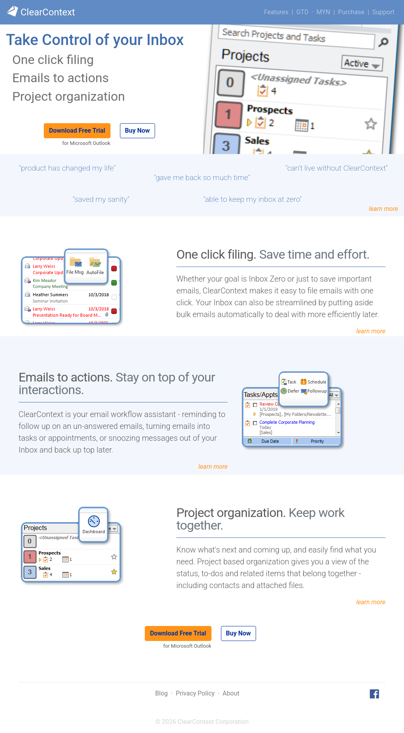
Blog (161, 693)
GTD (302, 12)
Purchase (351, 12)
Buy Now (137, 130)
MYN (323, 12)
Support (383, 12)
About (231, 693)
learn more (383, 208)
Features (276, 12)
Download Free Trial (77, 130)
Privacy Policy (195, 693)
